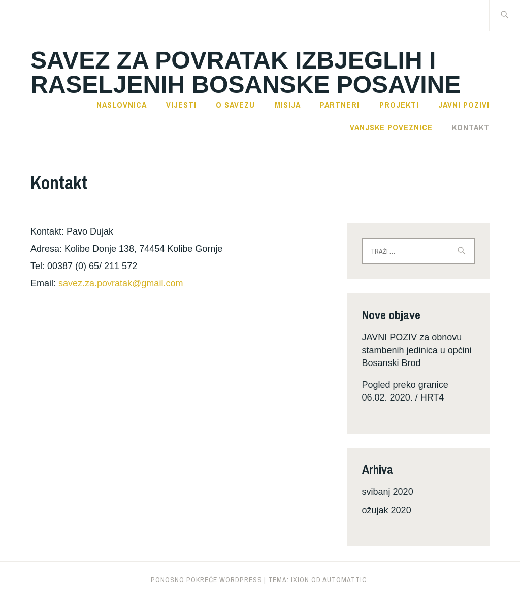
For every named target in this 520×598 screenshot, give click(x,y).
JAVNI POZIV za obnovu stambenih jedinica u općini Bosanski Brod (417, 350)
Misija (288, 104)
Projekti (399, 104)
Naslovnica (121, 104)
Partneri (340, 104)
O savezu (235, 104)
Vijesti (181, 104)
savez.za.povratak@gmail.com (120, 283)
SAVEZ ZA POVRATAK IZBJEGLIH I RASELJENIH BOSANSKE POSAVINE (245, 72)
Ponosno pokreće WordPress (206, 579)
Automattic (344, 579)
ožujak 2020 (386, 510)
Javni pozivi (464, 104)
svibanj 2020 (387, 492)
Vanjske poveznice (391, 127)
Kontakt (471, 127)
